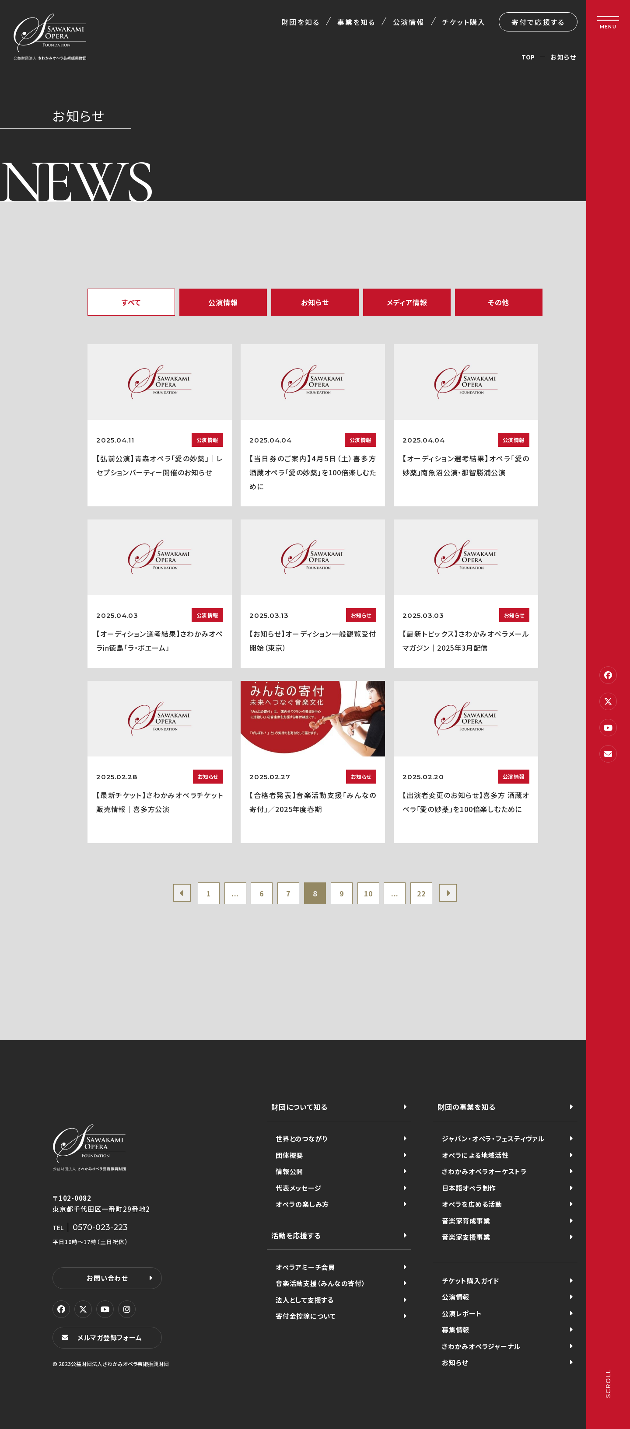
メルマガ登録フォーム (109, 1337)
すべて (131, 302)
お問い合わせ (107, 1278)
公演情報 (408, 21)
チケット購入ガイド (470, 1280)
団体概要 (289, 1155)
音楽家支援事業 (466, 1236)
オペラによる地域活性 (475, 1155)
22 (421, 893)
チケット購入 (464, 21)
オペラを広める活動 (472, 1204)
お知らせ (315, 302)
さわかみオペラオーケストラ (484, 1171)
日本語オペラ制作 (469, 1187)
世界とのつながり (302, 1138)
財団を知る (300, 21)
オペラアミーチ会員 (305, 1267)
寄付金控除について (306, 1316)
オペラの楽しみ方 (302, 1204)
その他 (498, 302)
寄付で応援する (538, 22)
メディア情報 (407, 302)
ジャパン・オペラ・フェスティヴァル (493, 1138)
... (235, 893)
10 (368, 893)
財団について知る (299, 1106)
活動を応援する (296, 1235)
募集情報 (455, 1329)
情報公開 (289, 1171)
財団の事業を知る (466, 1106)
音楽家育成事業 (466, 1220)
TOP (528, 56)
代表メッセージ (298, 1187)
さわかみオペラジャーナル (481, 1346)
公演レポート (462, 1313)
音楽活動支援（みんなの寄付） (321, 1283)
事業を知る (356, 21)
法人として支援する (305, 1299)
